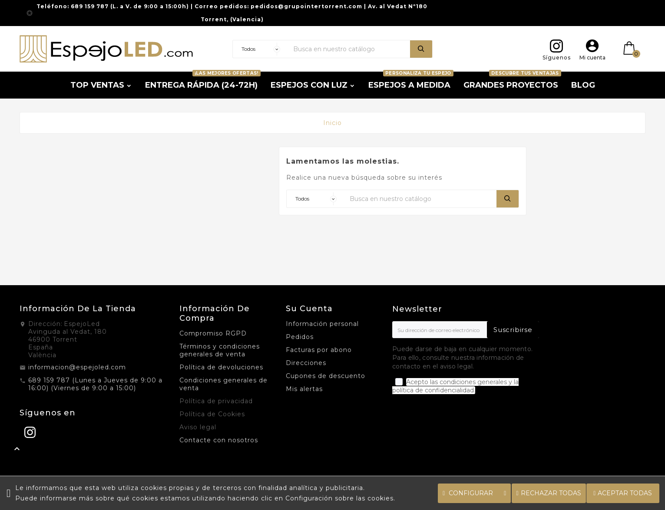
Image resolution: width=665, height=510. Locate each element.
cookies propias (167, 488)
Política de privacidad (216, 401)
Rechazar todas (548, 493)
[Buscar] (349, 49)
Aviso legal (197, 427)
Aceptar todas (622, 493)
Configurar (474, 493)
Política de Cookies (212, 414)
